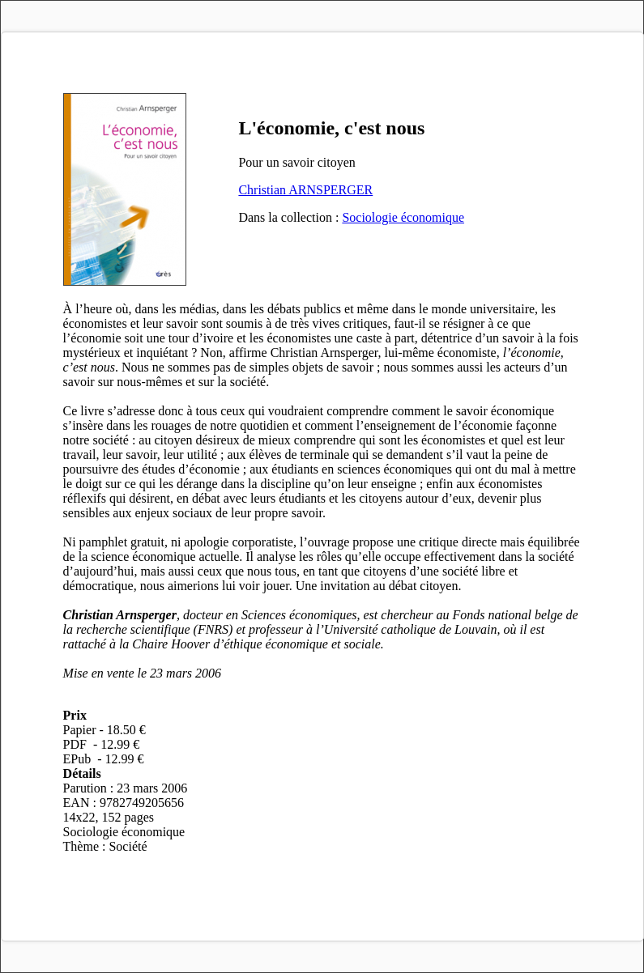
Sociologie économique (403, 217)
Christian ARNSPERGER (305, 190)
